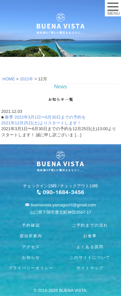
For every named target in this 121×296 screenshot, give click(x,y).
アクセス (31, 247)
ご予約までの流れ (90, 225)
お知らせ (31, 257)
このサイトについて (90, 257)
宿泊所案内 (31, 236)
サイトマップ (90, 268)
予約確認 (31, 225)
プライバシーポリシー (31, 268)
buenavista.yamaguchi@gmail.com (63, 204)
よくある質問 (90, 247)
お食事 (90, 236)
